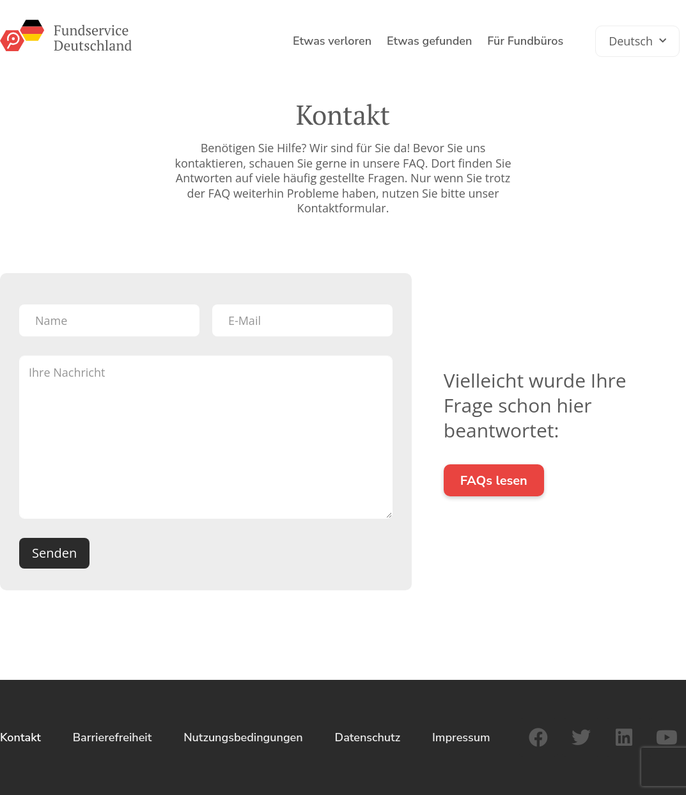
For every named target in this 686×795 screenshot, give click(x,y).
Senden (54, 553)
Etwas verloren (332, 41)
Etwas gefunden (429, 41)
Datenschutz (367, 737)
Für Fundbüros (525, 41)
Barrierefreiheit (112, 737)
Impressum (461, 737)
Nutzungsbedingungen (242, 737)
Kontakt (20, 737)
